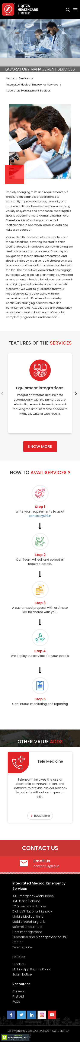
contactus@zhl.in (46, 866)
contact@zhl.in (40, 516)
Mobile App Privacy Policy (31, 969)
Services (24, 78)
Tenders (18, 964)
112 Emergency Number (29, 906)
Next (76, 393)
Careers (18, 991)
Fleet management (27, 932)
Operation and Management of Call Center (39, 939)
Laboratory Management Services (28, 90)
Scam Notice (22, 974)
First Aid (18, 996)
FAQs (16, 1001)
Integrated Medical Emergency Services (32, 84)
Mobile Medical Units (27, 916)
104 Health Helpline (26, 901)
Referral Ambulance (27, 927)
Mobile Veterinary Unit (28, 922)
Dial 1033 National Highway (32, 911)
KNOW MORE (40, 446)
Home (10, 78)
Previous (4, 393)
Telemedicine (22, 947)
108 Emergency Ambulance (33, 896)
